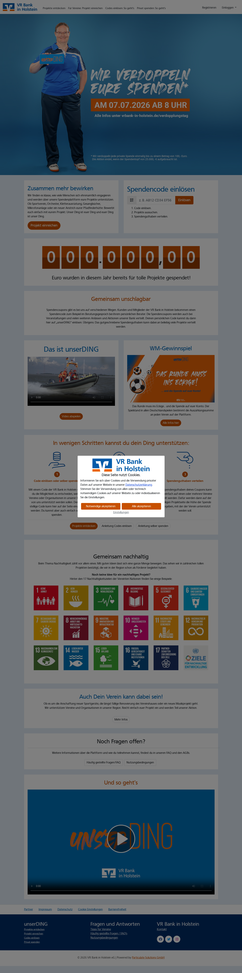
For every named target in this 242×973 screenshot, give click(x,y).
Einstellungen (121, 512)
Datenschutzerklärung (138, 485)
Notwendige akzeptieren (100, 506)
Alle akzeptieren (141, 506)
